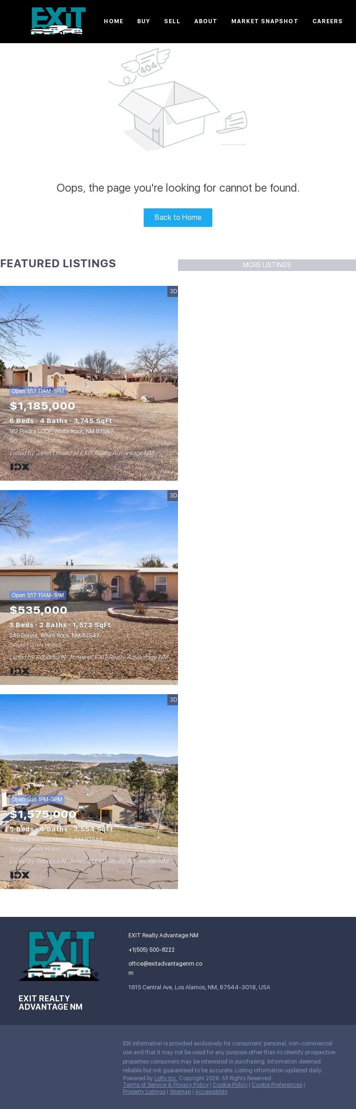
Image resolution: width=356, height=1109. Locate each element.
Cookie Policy (230, 1085)
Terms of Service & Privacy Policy (166, 1085)
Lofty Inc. (166, 1078)
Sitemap (180, 1092)
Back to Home (178, 217)
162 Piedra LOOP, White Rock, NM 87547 (61, 431)
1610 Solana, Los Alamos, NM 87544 (55, 840)
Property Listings (144, 1092)
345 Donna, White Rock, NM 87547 (54, 635)
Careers (327, 21)
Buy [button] (143, 21)
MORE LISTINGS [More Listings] (267, 265)
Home (113, 21)
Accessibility (211, 1092)
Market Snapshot (265, 21)
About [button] (206, 21)
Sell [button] (172, 21)
